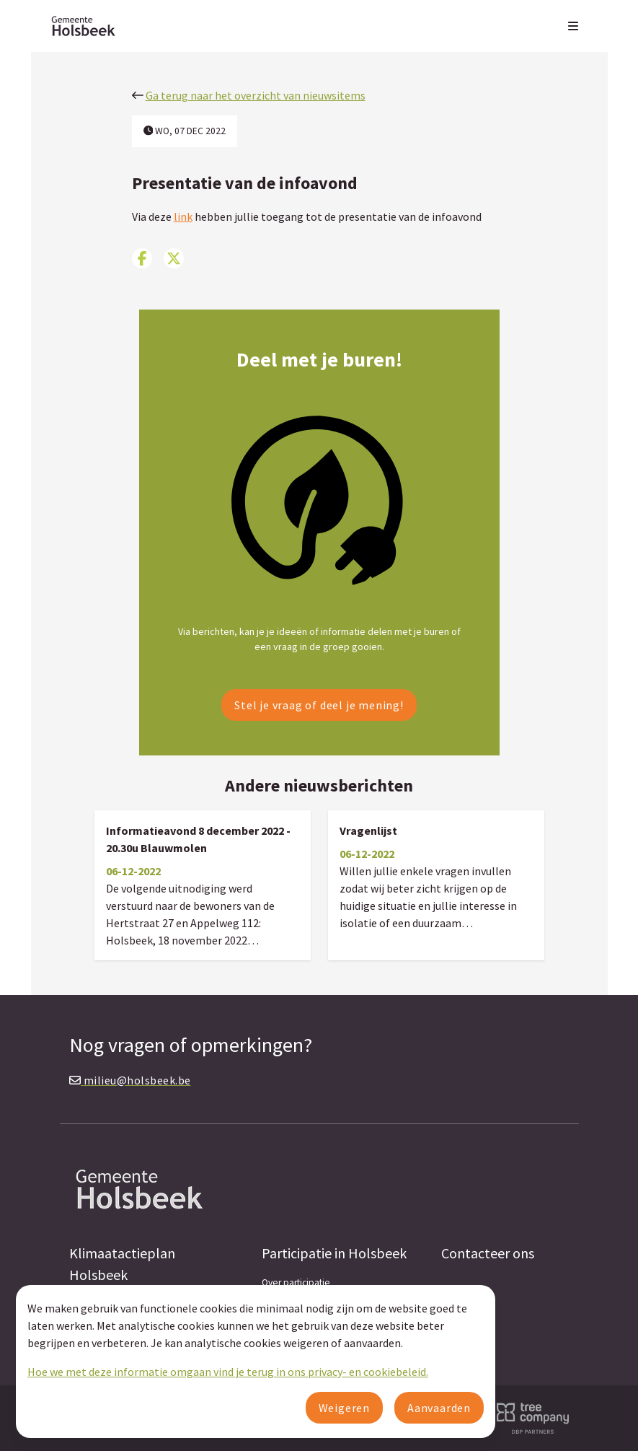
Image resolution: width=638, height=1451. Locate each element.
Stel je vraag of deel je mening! (319, 705)
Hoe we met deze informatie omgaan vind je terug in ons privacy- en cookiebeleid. (227, 1371)
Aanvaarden (439, 1407)
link (183, 216)
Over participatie (296, 1282)
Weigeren (344, 1407)
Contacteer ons (487, 1253)
